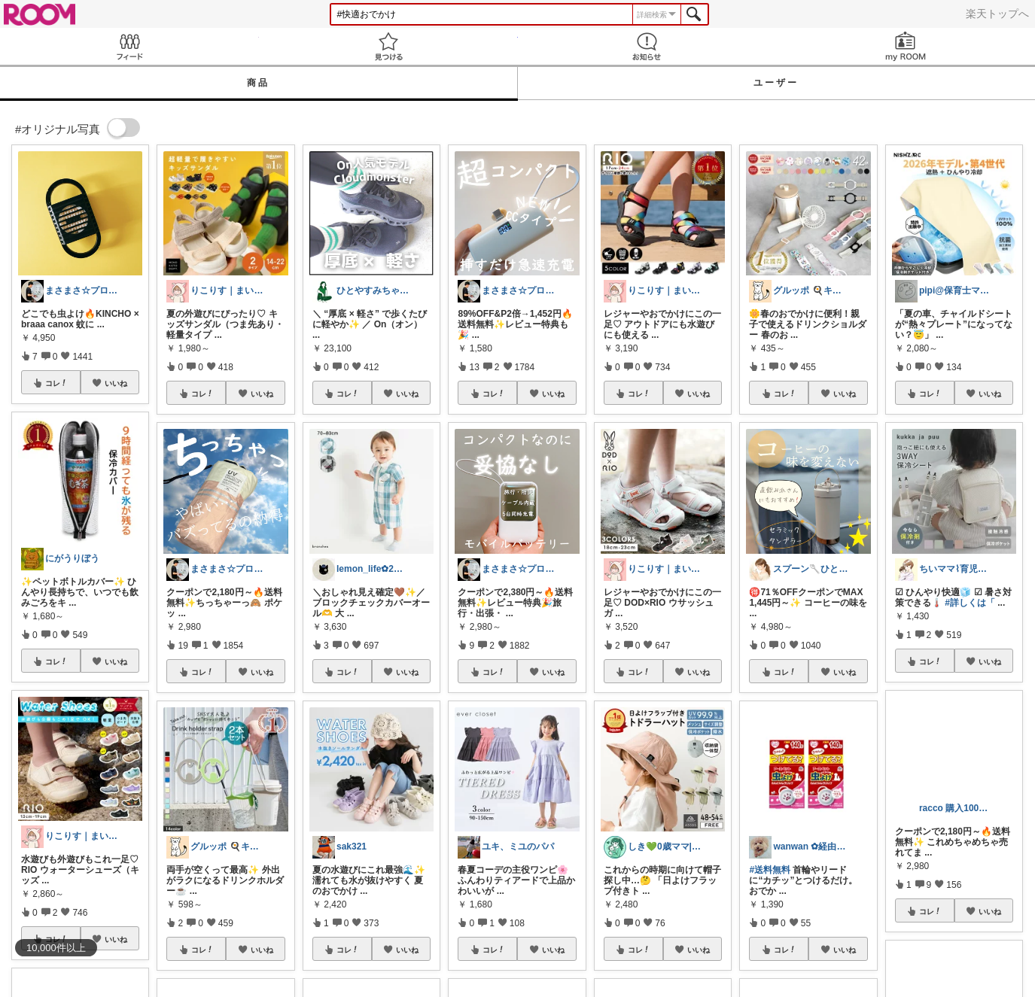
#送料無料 (769, 870)
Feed (129, 46)
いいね (116, 383)
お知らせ (647, 46)
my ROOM (905, 46)
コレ (56, 383)
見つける (388, 46)
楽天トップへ (997, 14)
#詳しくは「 (970, 602)
